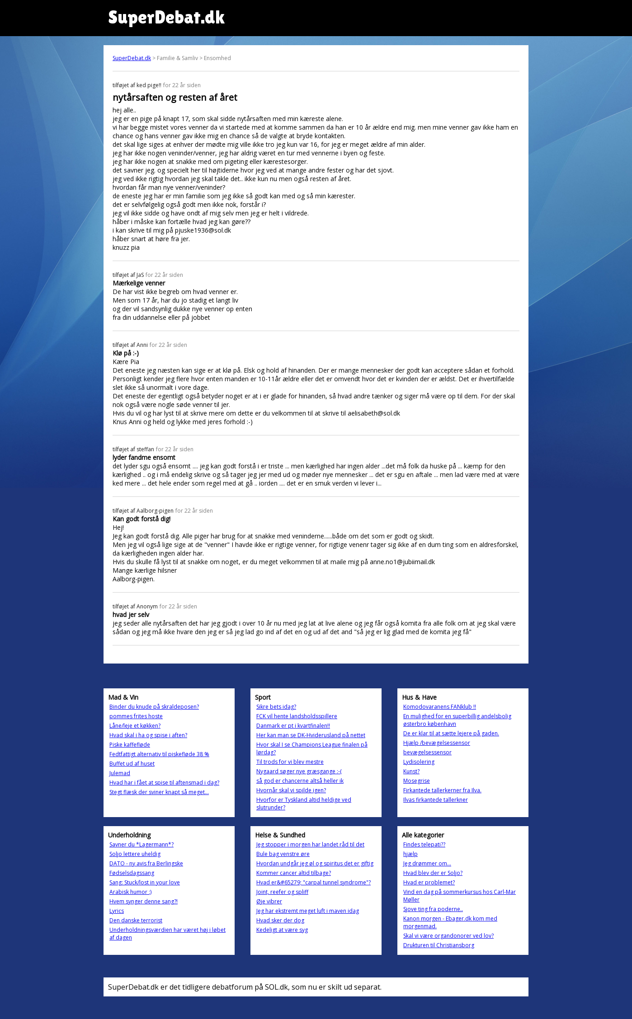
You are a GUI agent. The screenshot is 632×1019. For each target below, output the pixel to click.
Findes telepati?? (424, 844)
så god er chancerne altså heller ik (300, 781)
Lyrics (116, 911)
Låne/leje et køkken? (134, 725)
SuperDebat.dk (132, 58)
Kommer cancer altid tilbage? (293, 873)
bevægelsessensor (427, 752)
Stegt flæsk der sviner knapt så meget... (159, 792)
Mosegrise (416, 781)
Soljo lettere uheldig (134, 854)
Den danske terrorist (135, 920)
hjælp (410, 854)
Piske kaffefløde (129, 744)
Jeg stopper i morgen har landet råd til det (310, 844)
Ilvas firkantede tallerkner (435, 800)
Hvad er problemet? (429, 882)
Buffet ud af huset (132, 763)
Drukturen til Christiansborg (438, 945)
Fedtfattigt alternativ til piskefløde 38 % (159, 754)
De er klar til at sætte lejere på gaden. (451, 733)
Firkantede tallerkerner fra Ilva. (442, 790)
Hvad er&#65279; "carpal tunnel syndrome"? (313, 882)
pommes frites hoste (136, 716)
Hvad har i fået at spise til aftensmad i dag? (164, 782)
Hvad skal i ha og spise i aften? (148, 735)
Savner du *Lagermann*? (141, 844)
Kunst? (411, 771)
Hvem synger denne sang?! (143, 901)
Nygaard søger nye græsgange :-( (299, 771)
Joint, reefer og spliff (282, 892)
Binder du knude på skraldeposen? (154, 706)
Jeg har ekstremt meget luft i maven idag (307, 911)
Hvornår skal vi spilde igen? (291, 790)
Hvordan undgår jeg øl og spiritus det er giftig (314, 863)
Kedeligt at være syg (282, 930)
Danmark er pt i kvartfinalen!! (293, 725)
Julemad (119, 773)
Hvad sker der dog (280, 920)
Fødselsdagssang (131, 873)
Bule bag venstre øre (283, 854)
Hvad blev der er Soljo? (432, 873)
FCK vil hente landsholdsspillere (296, 716)
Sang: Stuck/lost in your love (144, 882)
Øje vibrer (269, 901)
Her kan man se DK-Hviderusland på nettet (310, 735)
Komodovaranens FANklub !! (439, 706)
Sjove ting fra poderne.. (433, 909)
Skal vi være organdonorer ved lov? (448, 936)
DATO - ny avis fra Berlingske (146, 863)
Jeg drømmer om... (427, 863)
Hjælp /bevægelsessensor (436, 743)
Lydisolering (418, 762)
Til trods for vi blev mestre (290, 762)
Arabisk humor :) (130, 892)
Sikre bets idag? (276, 706)
